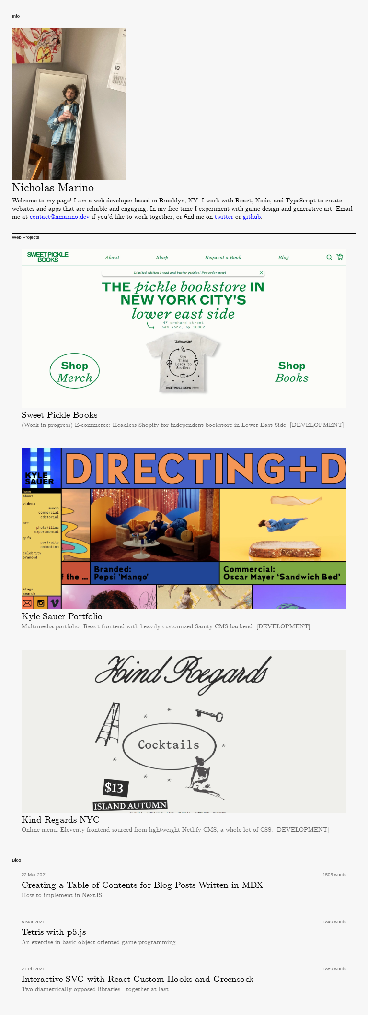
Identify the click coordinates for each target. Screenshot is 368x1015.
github (252, 217)
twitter (224, 217)
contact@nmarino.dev (60, 217)
